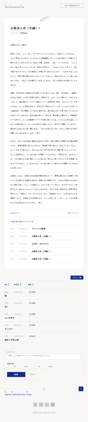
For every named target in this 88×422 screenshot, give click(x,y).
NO (7, 284)
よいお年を (10, 318)
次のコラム (72, 213)
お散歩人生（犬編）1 (41, 258)
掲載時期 (10, 363)
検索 (16, 374)
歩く (7, 306)
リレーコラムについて (72, 5)
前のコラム (16, 213)
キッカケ (9, 329)
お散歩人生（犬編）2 (41, 251)
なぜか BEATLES (40, 243)
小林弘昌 (23, 33)
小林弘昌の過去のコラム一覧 (22, 221)
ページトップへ (81, 387)
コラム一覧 (76, 277)
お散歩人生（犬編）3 (41, 236)
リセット (33, 374)
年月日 (17, 284)
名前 (31, 284)
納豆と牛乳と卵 (12, 340)
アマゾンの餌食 (39, 228)
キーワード (11, 352)
